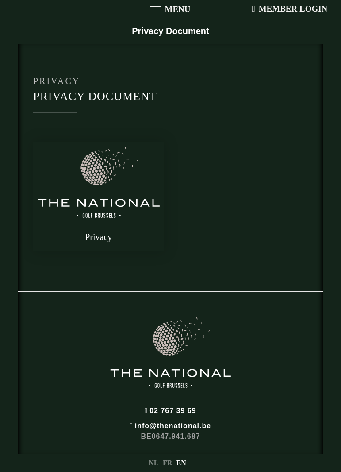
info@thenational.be (170, 425)
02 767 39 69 (170, 410)
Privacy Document (170, 31)
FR (167, 463)
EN (181, 463)
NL (153, 463)
